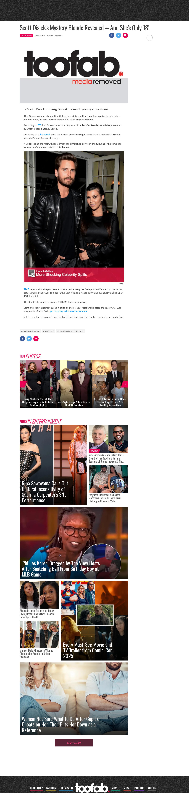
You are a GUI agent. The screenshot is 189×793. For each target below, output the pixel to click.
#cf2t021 (79, 331)
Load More (74, 742)
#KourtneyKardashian (30, 331)
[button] (23, 384)
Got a (155, 14)
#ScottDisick (48, 331)
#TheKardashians (64, 331)
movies (60, 15)
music (71, 15)
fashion (119, 15)
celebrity (29, 15)
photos (132, 15)
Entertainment (26, 36)
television (45, 15)
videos (144, 15)
